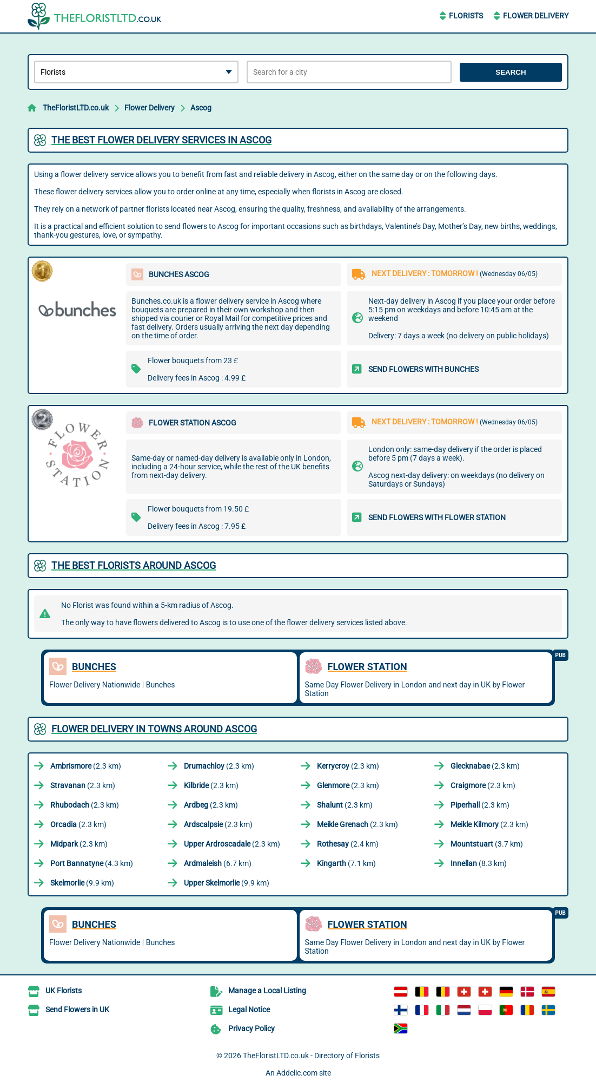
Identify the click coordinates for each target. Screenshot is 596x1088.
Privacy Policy (251, 1028)
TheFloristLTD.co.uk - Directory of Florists (311, 1055)
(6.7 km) (217, 863)
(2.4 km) (348, 844)
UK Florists (63, 990)
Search (510, 72)
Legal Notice (249, 1009)
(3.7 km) (487, 844)
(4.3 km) (91, 863)
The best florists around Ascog (133, 565)
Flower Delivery (535, 15)
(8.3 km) (479, 863)
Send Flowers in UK (77, 1009)
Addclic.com (296, 1073)
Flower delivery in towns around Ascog (154, 729)
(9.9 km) (82, 883)
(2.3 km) (85, 766)
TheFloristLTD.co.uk (76, 107)
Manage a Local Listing (267, 990)
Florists (466, 15)
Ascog (200, 107)
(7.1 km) (346, 863)
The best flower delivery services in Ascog (161, 140)
